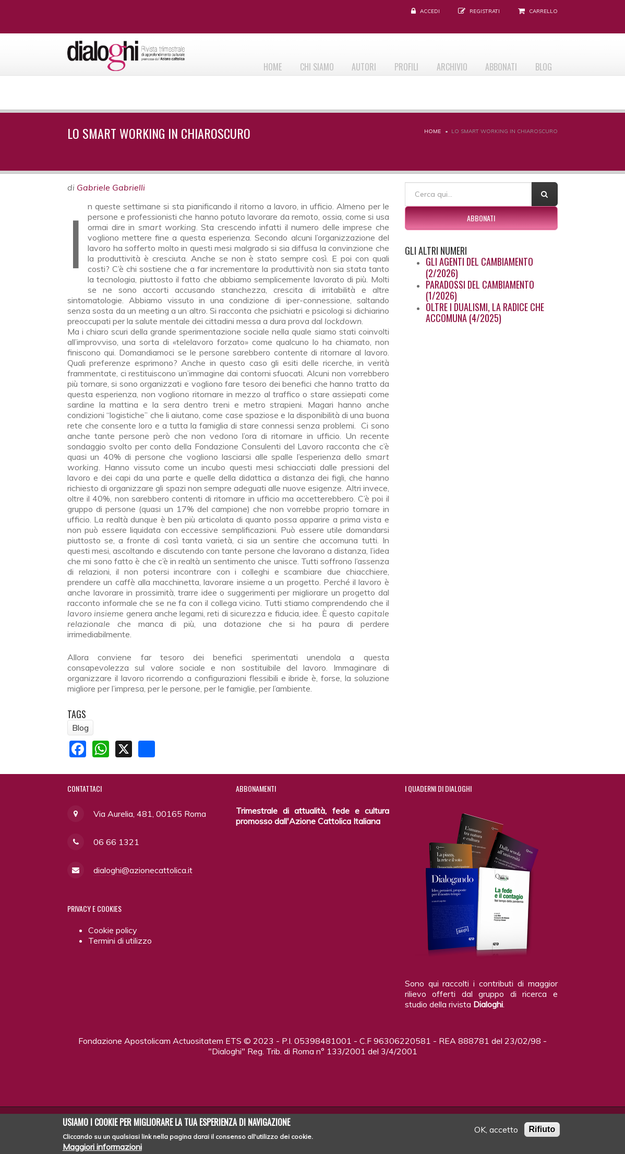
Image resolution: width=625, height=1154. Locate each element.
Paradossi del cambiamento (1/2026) (480, 290)
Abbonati (495, 63)
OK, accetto (496, 1130)
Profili (391, 63)
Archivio (441, 63)
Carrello (543, 11)
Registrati (485, 11)
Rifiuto (542, 1130)
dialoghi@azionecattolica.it (143, 870)
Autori (344, 63)
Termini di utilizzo (120, 940)
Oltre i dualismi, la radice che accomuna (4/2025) (485, 312)
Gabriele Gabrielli (111, 187)
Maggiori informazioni (102, 1148)
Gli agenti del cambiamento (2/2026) (479, 267)
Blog (541, 63)
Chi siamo (293, 63)
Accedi (430, 11)
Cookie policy (112, 930)
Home (244, 63)
